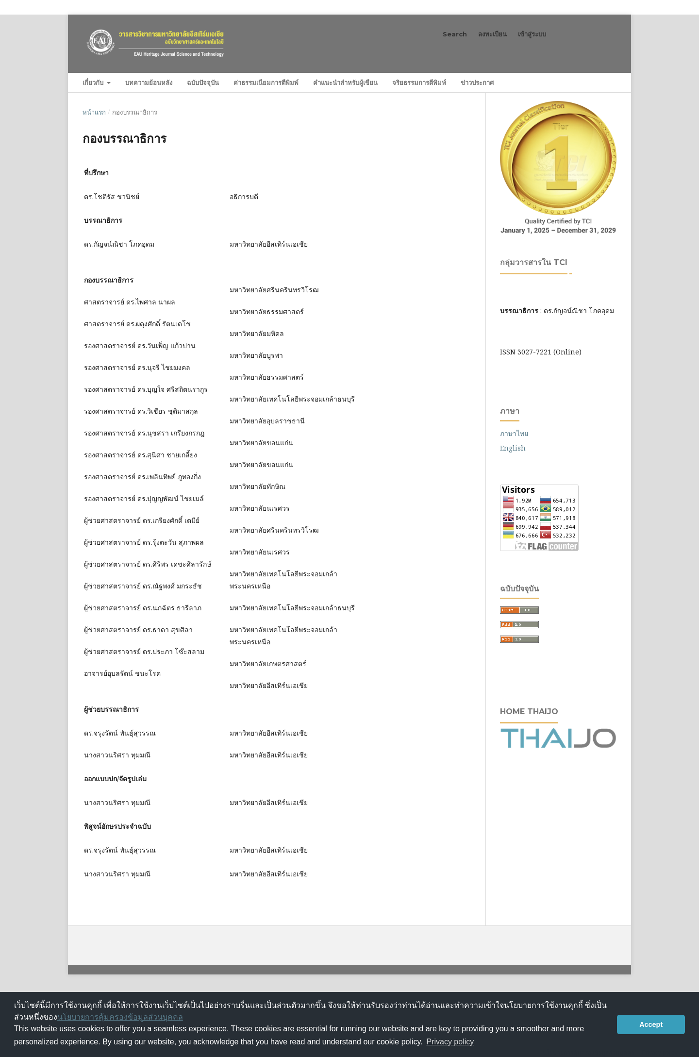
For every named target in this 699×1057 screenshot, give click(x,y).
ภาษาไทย (514, 433)
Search (455, 34)
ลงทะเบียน (492, 34)
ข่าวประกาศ (477, 82)
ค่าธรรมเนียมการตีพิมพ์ (266, 82)
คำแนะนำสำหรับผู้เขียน (345, 82)
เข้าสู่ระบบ (532, 34)
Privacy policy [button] (450, 1042)
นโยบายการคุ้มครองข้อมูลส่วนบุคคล (120, 1017)
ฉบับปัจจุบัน (203, 82)
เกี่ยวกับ (94, 82)
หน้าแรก (94, 112)
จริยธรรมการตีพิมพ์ (419, 82)
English (513, 448)
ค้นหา (597, 82)
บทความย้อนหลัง (148, 82)
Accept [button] (651, 1024)
